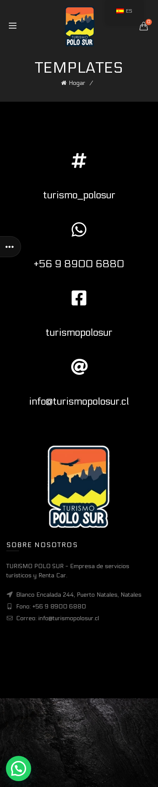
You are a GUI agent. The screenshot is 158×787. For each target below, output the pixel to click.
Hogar (77, 83)
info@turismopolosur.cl (79, 401)
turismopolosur (79, 332)
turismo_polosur (79, 195)
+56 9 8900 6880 (79, 264)
